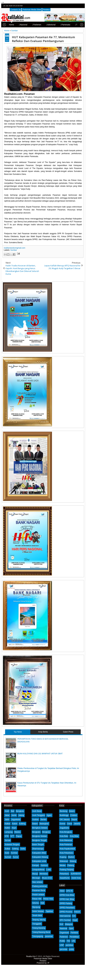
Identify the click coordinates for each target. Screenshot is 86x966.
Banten (43, 819)
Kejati (75, 920)
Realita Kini (31, 956)
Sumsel (8, 857)
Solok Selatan (38, 911)
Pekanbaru (64, 874)
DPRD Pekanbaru (67, 907)
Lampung (9, 832)
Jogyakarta (15, 819)
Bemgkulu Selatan (39, 828)
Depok (74, 819)
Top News (18, 732)
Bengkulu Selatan (39, 836)
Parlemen (64, 937)
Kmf (61, 924)
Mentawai (43, 874)
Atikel (62, 891)
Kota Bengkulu (66, 832)
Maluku (18, 832)
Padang (70, 865)
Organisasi (64, 933)
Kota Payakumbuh (67, 849)
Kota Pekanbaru (66, 853)
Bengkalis (36, 832)
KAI (73, 916)
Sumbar (13, 250)
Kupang (63, 857)
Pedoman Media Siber (32, 10)
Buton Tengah (38, 844)
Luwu (48, 869)
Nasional (63, 928)
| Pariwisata (56, 25)
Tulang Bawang (38, 928)
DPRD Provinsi (66, 912)
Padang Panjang (67, 869)
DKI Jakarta (65, 819)
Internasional (65, 916)
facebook (74, 6)
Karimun (44, 865)
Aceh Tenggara (38, 815)
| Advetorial (41, 25)
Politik (62, 941)
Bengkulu (20, 811)
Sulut (7, 853)
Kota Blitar (74, 836)
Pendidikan (74, 937)
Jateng (21, 815)
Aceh (7, 811)
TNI (68, 941)
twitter (70, 6)
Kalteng (22, 824)
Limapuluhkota (38, 869)
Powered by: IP (43, 963)
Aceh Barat (36, 811)
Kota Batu (64, 836)
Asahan (35, 819)
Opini (71, 928)
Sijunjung (36, 907)
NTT (12, 836)
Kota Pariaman (66, 844)
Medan (63, 865)
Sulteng (15, 849)
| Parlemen (27, 25)
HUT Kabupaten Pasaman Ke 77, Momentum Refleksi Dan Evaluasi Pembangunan (43, 39)
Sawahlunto (65, 878)
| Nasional (13, 25)
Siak (42, 903)
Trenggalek (37, 924)
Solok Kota (75, 878)
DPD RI (69, 891)
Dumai (62, 824)
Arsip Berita (43, 732)
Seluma (35, 903)
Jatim (7, 819)
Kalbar (7, 824)
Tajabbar (49, 911)
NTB (7, 836)
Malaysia (68, 924)
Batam (35, 824)
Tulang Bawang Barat (41, 932)
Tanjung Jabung (38, 920)
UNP (62, 945)
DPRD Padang (66, 903)
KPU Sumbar (65, 920)
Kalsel (14, 824)
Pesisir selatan (38, 895)
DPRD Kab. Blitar (67, 899)
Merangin (36, 878)
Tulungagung (37, 936)
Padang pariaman (39, 886)
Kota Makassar (66, 840)
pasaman (49, 936)
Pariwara (74, 933)
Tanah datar (37, 915)
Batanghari (44, 824)
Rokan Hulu (48, 899)
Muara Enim (47, 878)
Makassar (64, 861)
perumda (63, 949)
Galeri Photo (68, 732)
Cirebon (73, 815)
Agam (49, 815)
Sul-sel (8, 840)
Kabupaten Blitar (39, 853)
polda (71, 949)
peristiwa (69, 945)
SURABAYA (76, 874)
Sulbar (7, 849)
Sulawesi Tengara (12, 844)
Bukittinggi (64, 815)
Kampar (35, 865)
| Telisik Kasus (71, 25)
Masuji (35, 874)
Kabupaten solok (39, 861)
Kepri (14, 828)
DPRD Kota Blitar (67, 895)
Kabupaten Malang (40, 857)
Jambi (13, 815)
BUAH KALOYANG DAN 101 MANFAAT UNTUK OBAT (40, 754)
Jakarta (77, 824)
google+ (78, 6)
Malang (73, 861)
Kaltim (7, 828)
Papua (19, 836)
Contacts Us (16, 10)
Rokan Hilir (36, 899)
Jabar (7, 815)
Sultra (22, 849)
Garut (69, 824)
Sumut (15, 857)
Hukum (77, 912)
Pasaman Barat (38, 890)
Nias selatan (37, 882)
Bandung (63, 811)
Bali (12, 811)
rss (82, 6)
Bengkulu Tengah (39, 840)
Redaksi (46, 10)
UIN (73, 941)
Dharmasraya (37, 849)
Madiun (71, 857)
